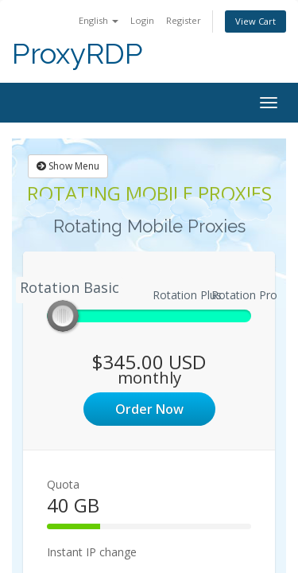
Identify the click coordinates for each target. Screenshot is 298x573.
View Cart (255, 21)
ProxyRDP (77, 54)
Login (142, 20)
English (98, 20)
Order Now (149, 409)
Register (183, 20)
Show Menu (68, 166)
